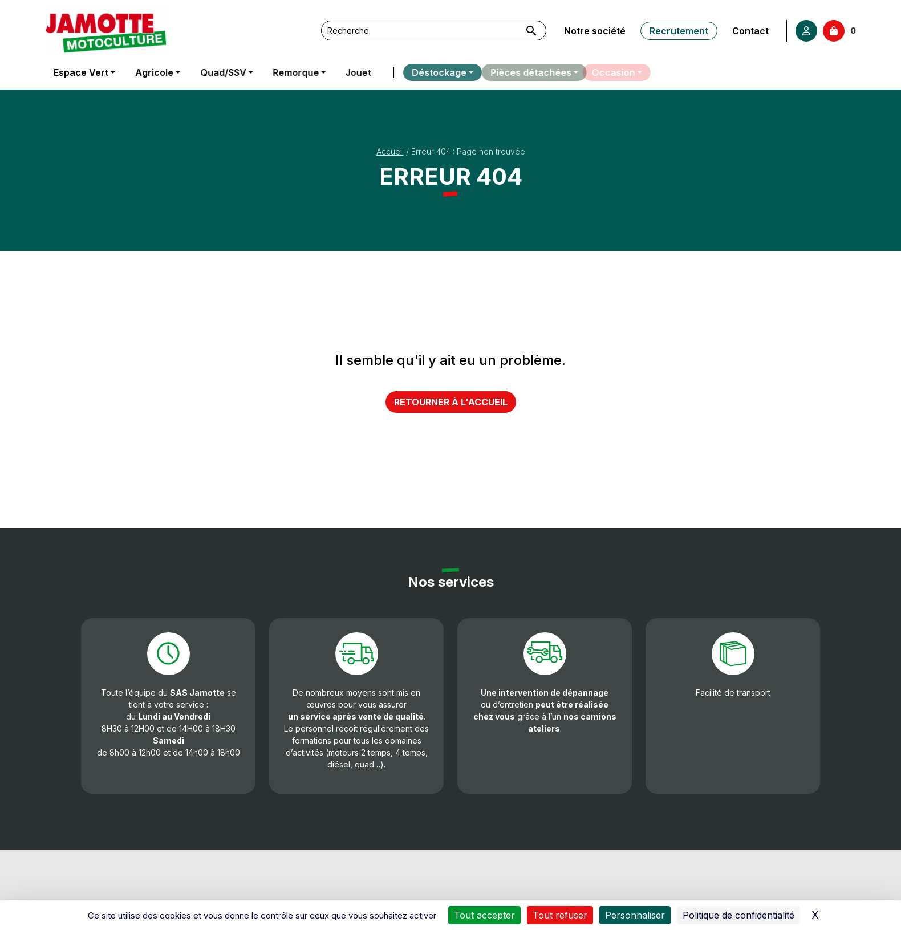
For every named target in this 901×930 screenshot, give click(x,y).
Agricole (154, 72)
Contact (749, 30)
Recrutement (678, 30)
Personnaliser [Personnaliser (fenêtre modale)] (635, 915)
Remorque (294, 72)
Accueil (390, 151)
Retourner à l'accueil (451, 402)
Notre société (595, 30)
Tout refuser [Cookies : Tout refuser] (560, 915)
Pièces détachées (520, 72)
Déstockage (427, 72)
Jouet (354, 72)
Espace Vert (81, 72)
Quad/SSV (222, 72)
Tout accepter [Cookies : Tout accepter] (484, 915)
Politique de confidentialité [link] (738, 915)
